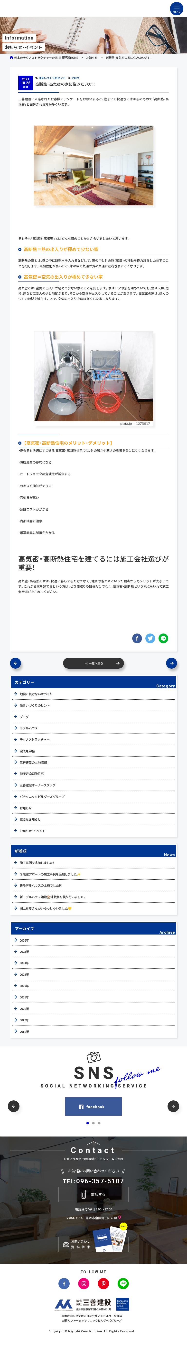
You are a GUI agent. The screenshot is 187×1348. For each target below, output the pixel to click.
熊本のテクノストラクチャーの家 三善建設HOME (46, 57)
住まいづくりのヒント (52, 78)
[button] (13, 1106)
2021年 (24, 997)
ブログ (75, 78)
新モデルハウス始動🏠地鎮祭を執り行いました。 (53, 897)
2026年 (24, 940)
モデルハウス (29, 728)
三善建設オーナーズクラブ (38, 785)
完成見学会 (27, 751)
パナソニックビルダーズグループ (42, 796)
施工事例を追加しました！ (37, 862)
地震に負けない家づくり (36, 694)
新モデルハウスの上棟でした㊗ (41, 885)
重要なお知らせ (30, 819)
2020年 (24, 1008)
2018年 (24, 1031)
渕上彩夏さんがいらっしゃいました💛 (46, 908)
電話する (98, 1194)
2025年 (24, 951)
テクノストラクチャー (35, 739)
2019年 (24, 1020)
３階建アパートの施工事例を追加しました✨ (50, 874)
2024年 (24, 963)
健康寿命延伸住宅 (32, 773)
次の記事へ (171, 663)
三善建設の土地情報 (33, 762)
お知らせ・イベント (32, 830)
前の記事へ (15, 663)
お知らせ (92, 57)
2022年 (24, 986)
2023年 (24, 974)
